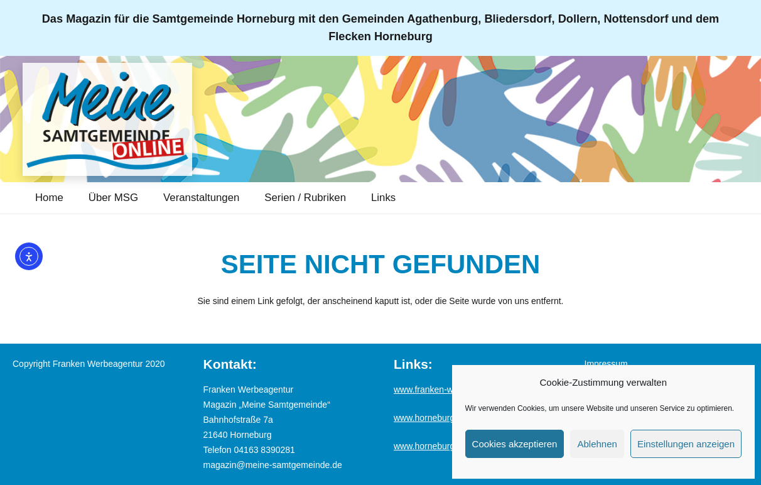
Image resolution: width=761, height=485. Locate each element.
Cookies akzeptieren (515, 444)
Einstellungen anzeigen (686, 444)
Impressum (606, 364)
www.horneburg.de (430, 418)
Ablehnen (597, 444)
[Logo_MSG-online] (107, 119)
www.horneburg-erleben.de (446, 446)
